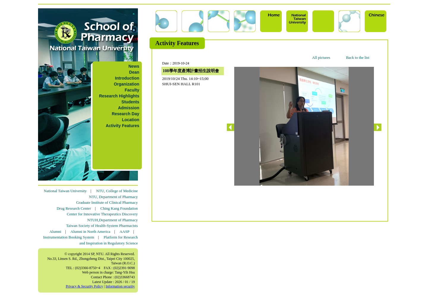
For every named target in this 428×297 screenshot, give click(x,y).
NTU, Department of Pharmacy (113, 197)
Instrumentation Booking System (68, 237)
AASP (124, 231)
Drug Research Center (73, 208)
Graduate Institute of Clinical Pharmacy (107, 202)
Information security (120, 286)
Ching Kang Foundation (119, 208)
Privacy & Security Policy (84, 286)
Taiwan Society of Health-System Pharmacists (102, 225)
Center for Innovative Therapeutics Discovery (102, 214)
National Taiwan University (65, 191)
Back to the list (357, 57)
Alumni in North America (90, 231)
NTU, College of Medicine (117, 191)
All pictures (321, 57)
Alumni (55, 231)
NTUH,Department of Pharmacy (112, 220)
